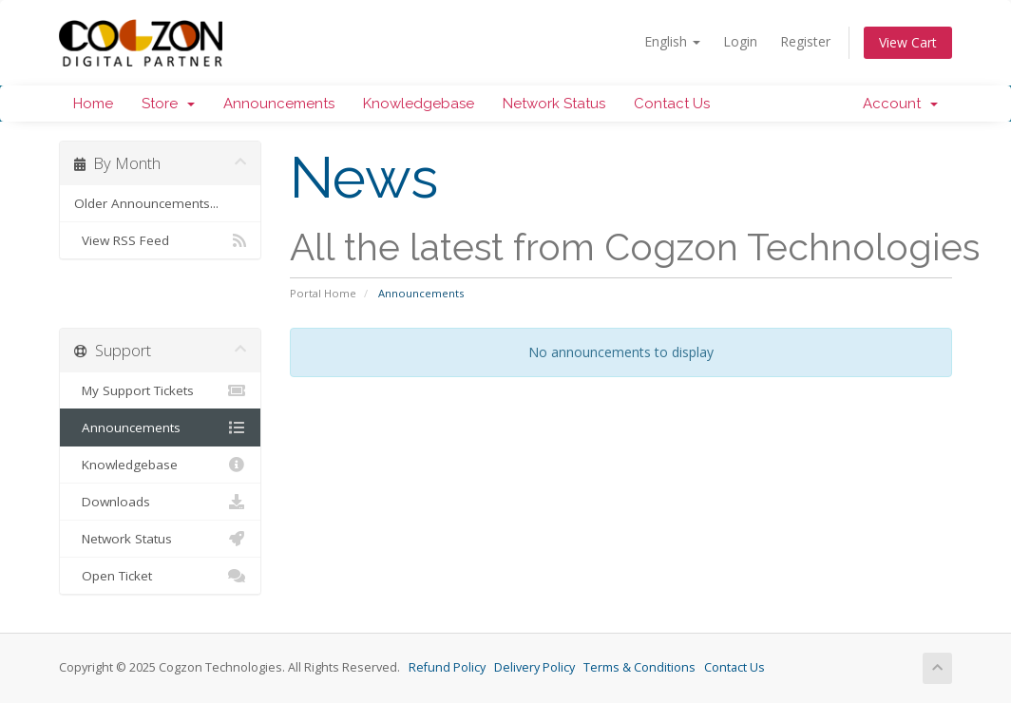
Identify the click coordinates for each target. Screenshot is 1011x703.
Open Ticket (160, 575)
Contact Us (672, 103)
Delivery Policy (534, 667)
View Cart (908, 42)
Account (900, 103)
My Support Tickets (160, 390)
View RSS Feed (160, 240)
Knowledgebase (418, 103)
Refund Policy (447, 667)
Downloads (160, 501)
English (672, 41)
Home (93, 103)
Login (740, 41)
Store (168, 103)
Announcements (278, 103)
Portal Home (323, 293)
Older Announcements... (146, 203)
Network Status (554, 103)
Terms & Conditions (639, 667)
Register (805, 41)
